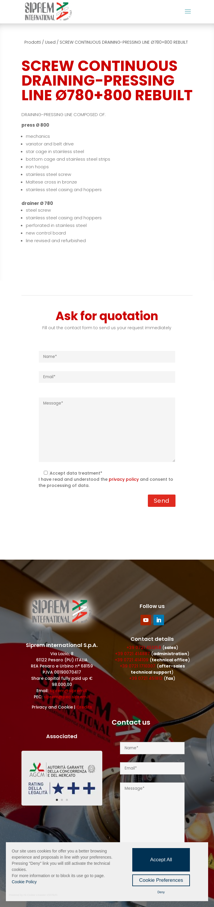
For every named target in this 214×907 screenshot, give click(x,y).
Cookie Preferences (161, 880)
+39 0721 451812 (146, 678)
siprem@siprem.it (68, 691)
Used (50, 42)
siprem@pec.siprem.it (67, 697)
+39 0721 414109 (131, 660)
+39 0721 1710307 (138, 666)
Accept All (161, 859)
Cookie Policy (24, 881)
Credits (84, 707)
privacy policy (124, 479)
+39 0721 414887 (132, 654)
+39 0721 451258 (143, 647)
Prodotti (32, 42)
